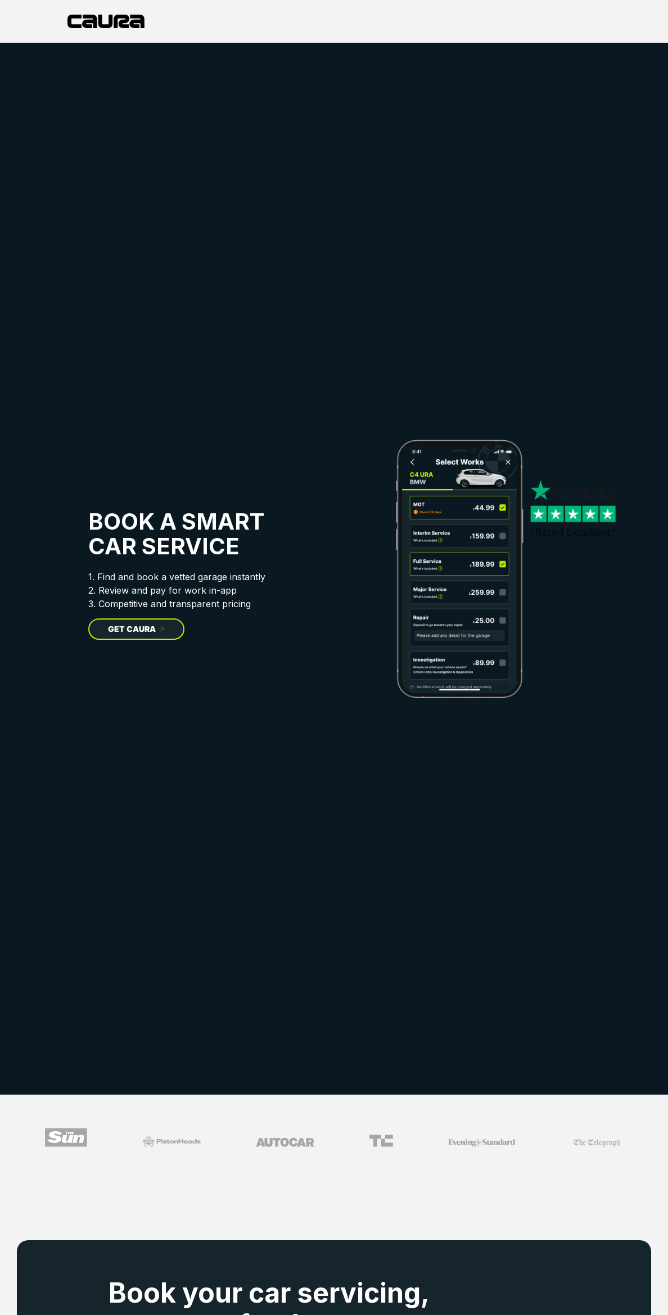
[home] (106, 21)
